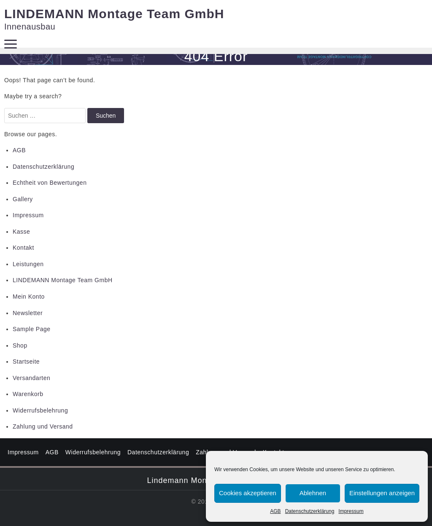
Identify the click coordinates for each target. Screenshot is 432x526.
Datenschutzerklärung (310, 511)
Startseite (26, 361)
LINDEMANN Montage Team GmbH (114, 14)
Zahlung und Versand (43, 426)
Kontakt (23, 247)
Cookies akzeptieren (247, 492)
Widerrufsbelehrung (40, 410)
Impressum (350, 511)
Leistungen (28, 264)
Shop (20, 345)
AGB (275, 511)
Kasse (21, 231)
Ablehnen (313, 492)
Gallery (23, 199)
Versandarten (31, 378)
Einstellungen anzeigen (382, 492)
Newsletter (28, 313)
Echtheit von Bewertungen (49, 182)
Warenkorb (28, 394)
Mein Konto (29, 296)
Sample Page (32, 329)
